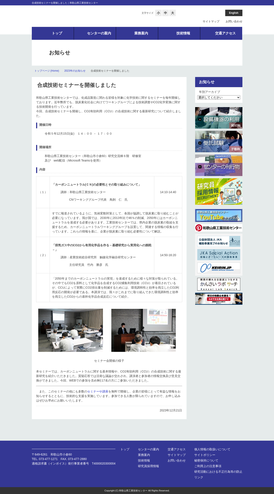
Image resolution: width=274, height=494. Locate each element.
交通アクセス (177, 449)
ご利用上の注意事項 (207, 466)
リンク (198, 477)
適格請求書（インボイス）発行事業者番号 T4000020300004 (74, 463)
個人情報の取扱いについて (212, 449)
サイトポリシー (204, 455)
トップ (124, 449)
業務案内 (144, 455)
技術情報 (144, 460)
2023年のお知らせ (75, 70)
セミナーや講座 (97, 391)
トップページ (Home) (46, 70)
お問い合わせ (234, 21)
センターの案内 (148, 449)
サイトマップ (211, 21)
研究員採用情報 (148, 466)
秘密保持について (206, 460)
